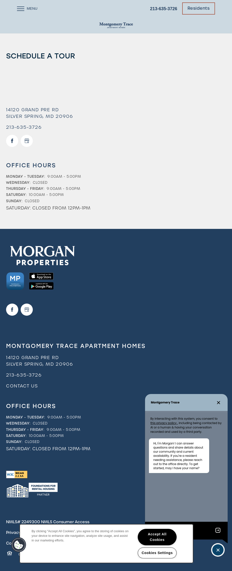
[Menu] (27, 8)
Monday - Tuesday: (25, 176)
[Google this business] (27, 141)
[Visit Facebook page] (12, 141)
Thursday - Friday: (25, 188)
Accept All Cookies (157, 537)
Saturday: (16, 195)
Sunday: (14, 201)
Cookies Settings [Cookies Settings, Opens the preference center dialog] (157, 553)
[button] (198, 8)
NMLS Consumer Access (65, 521)
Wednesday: (18, 182)
